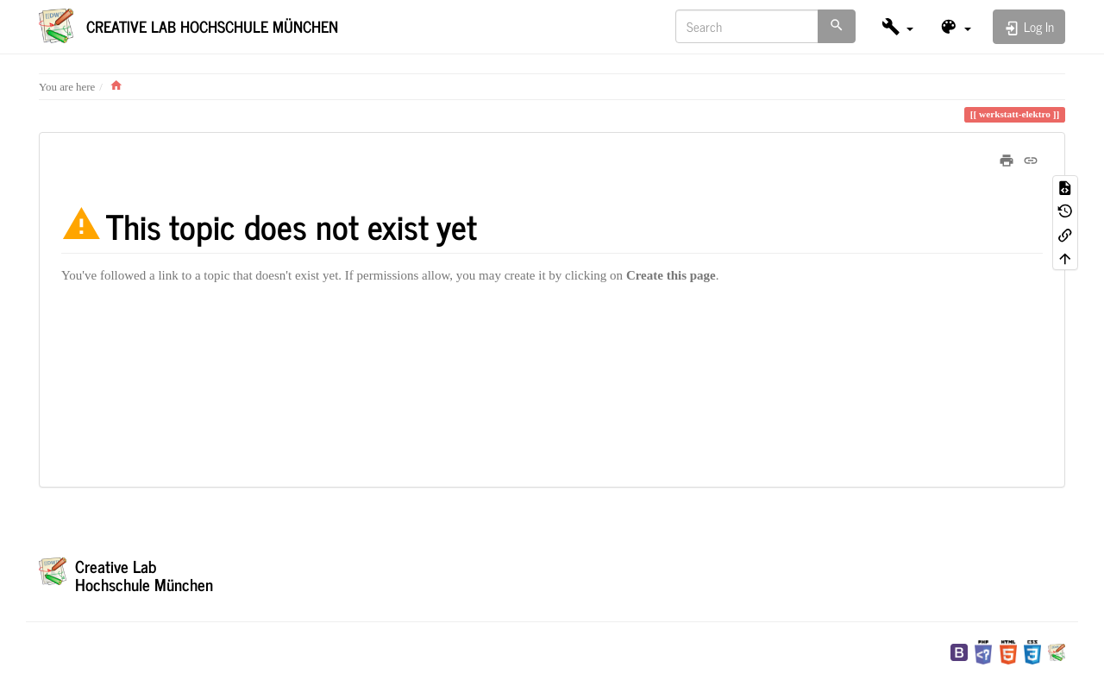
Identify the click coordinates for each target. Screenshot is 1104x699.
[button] (897, 26)
